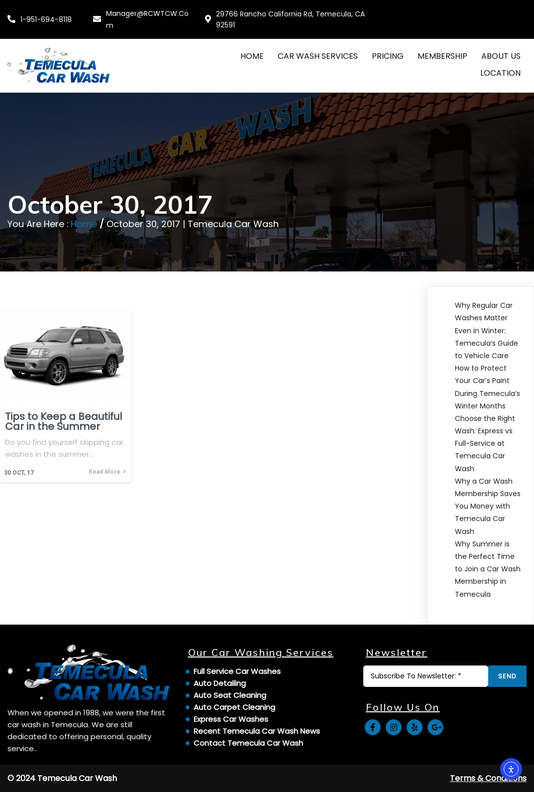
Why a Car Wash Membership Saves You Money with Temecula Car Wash (488, 506)
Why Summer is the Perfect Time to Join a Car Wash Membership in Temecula (488, 569)
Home (84, 224)
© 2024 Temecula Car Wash (62, 778)
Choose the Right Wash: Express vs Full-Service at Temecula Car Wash (485, 443)
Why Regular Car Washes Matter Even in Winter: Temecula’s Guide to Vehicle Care (486, 330)
